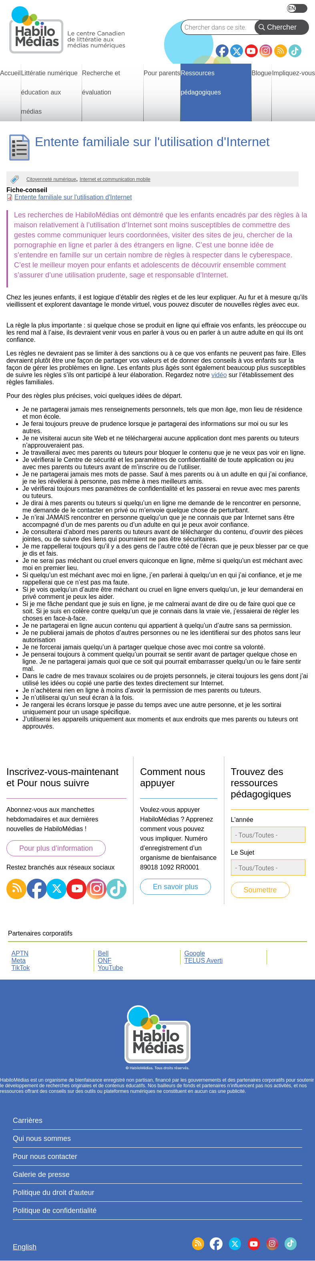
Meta (19, 960)
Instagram (265, 50)
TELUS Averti (204, 960)
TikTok (295, 50)
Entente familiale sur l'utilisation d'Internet (73, 197)
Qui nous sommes (42, 1138)
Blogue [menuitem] (262, 73)
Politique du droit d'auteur (53, 1193)
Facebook (222, 47)
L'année (242, 819)
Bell (103, 953)
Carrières (27, 1120)
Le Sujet (243, 852)
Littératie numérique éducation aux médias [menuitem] (49, 92)
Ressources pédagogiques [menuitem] (201, 83)
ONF (105, 960)
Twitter (236, 50)
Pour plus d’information (56, 848)
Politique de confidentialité (54, 1211)
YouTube (251, 50)
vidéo (219, 374)
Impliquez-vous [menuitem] (293, 73)
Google (195, 953)
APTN (20, 953)
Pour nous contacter (45, 1157)
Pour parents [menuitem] (162, 73)
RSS (280, 50)
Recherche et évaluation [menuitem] (101, 83)
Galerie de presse (41, 1175)
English (297, 8)
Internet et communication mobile (115, 179)
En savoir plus (175, 887)
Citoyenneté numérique (51, 179)
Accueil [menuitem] (10, 73)
